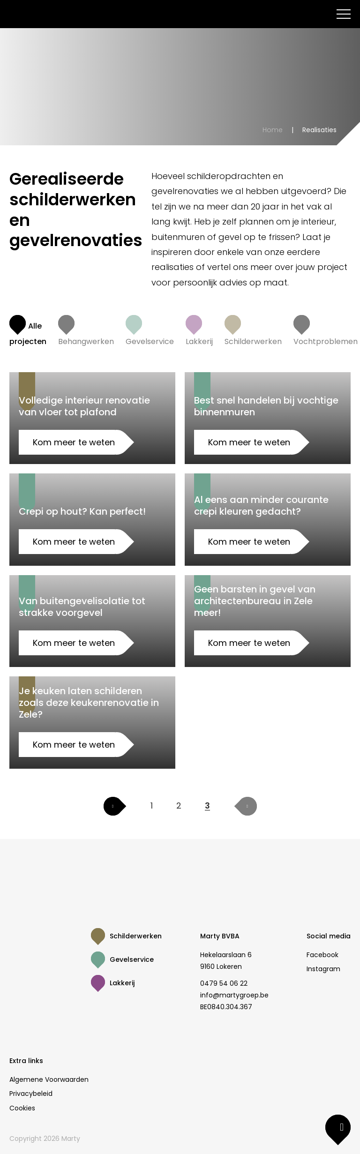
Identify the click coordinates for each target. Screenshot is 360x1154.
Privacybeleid (30, 1093)
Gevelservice (132, 959)
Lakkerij (122, 983)
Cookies (22, 1108)
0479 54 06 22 (224, 983)
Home (272, 130)
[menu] (344, 14)
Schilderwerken (136, 936)
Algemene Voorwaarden (49, 1079)
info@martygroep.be (234, 995)
